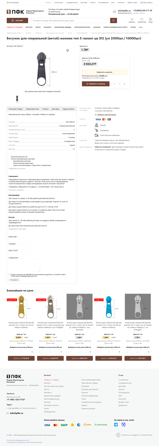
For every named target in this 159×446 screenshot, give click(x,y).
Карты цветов (147, 2)
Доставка (84, 2)
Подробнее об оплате (17, 168)
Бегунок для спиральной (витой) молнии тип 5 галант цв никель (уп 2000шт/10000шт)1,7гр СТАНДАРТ (50, 325)
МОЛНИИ (96, 27)
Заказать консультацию (105, 115)
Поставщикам (103, 2)
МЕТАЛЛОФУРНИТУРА (82, 27)
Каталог (48, 2)
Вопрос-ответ (132, 2)
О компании (58, 2)
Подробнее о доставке (17, 229)
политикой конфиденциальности (24, 276)
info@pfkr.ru (124, 10)
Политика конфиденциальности (18, 440)
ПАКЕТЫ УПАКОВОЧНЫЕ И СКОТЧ (115, 27)
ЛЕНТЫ (38, 27)
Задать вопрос (68, 109)
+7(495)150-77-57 (142, 10)
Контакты (121, 2)
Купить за (21, 358)
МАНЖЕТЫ (47, 27)
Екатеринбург (14, 2)
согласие (19, 274)
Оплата (92, 2)
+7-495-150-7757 (16, 399)
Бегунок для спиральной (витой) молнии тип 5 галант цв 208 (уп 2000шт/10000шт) (108, 325)
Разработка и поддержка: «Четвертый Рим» (137, 435)
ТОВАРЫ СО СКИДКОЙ (15, 27)
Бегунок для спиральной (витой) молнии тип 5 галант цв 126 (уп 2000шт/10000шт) (21, 325)
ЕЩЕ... (141, 27)
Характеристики (32, 109)
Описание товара (16, 109)
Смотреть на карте (16, 190)
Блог (113, 2)
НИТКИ (133, 27)
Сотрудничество (72, 2)
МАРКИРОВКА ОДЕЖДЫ (62, 27)
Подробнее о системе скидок (93, 78)
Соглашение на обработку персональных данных (24, 442)
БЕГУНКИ (29, 27)
